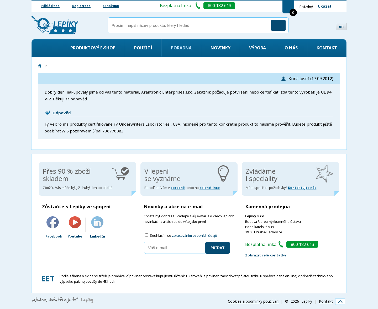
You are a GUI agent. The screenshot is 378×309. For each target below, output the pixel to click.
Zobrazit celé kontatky (265, 255)
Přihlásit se (50, 6)
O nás (291, 48)
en (341, 26)
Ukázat (325, 6)
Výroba (257, 48)
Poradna (181, 48)
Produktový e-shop (93, 48)
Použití (143, 48)
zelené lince (210, 188)
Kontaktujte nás (302, 188)
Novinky (220, 48)
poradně (177, 188)
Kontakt (327, 48)
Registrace (81, 6)
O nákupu (111, 6)
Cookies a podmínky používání (253, 301)
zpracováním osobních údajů (194, 235)
